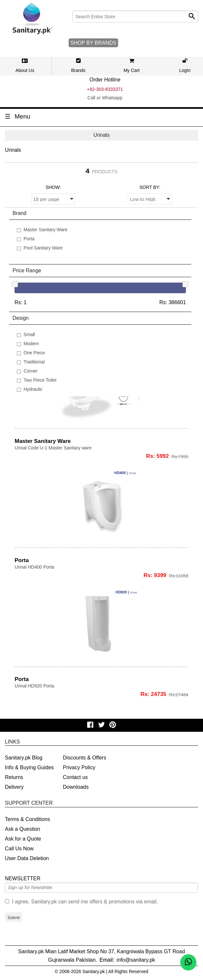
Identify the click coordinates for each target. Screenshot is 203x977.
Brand (19, 213)
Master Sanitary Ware (45, 229)
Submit (13, 917)
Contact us (75, 777)
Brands (78, 70)
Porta (28, 238)
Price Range (26, 270)
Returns (14, 777)
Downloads (75, 787)
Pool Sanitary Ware (42, 247)
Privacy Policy (79, 767)
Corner (30, 371)
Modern (31, 343)
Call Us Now (19, 848)
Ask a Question (22, 829)
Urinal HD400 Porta (34, 567)
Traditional (34, 361)
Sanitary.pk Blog (23, 757)
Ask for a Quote (23, 839)
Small (29, 334)
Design (20, 318)
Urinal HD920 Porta (34, 685)
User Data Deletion (27, 858)
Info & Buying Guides (29, 767)
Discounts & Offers (84, 757)
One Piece (34, 352)
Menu (22, 116)
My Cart (132, 70)
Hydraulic (32, 389)
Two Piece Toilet (39, 380)
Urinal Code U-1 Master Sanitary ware (53, 447)
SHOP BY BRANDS (93, 43)
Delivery (14, 787)
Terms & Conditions (27, 819)
